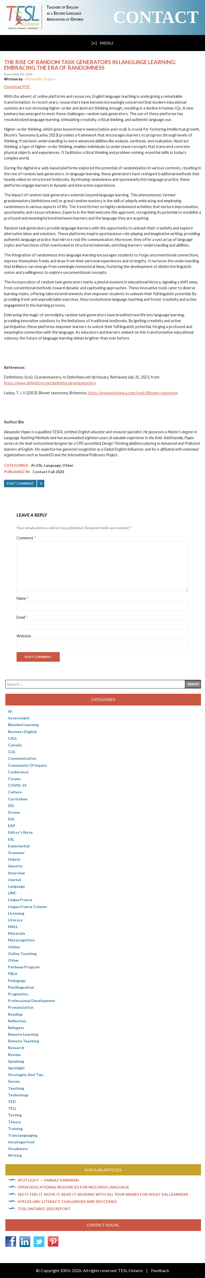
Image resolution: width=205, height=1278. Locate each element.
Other (67, 465)
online (14, 947)
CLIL (11, 751)
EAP (11, 825)
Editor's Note (20, 832)
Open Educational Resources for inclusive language (73, 1187)
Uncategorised (21, 1142)
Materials (16, 933)
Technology (18, 1095)
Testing (15, 1115)
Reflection (17, 1021)
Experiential (19, 846)
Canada (15, 745)
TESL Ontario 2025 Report (44, 1208)
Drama (14, 812)
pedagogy (17, 980)
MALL (13, 926)
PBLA (12, 973)
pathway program (24, 967)
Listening (16, 913)
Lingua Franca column (27, 906)
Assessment (19, 718)
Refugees (16, 1027)
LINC (12, 893)
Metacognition (21, 940)
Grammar (16, 852)
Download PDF (17, 86)
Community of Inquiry (27, 765)
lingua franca (20, 899)
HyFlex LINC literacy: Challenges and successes (67, 1201)
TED (12, 1101)
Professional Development (31, 1000)
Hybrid (14, 859)
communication (22, 758)
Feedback (160, 1270)
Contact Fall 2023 (48, 471)
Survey (14, 1081)
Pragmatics (18, 994)
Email (22, 617)
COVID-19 (17, 785)
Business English (22, 731)
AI (33, 465)
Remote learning (23, 1034)
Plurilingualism (21, 987)
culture (15, 792)
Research (16, 1047)
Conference (18, 772)
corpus (14, 778)
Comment (26, 538)
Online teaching (22, 953)
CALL (12, 738)
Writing (15, 1155)
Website (24, 636)
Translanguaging (22, 1135)
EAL (11, 819)
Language (52, 465)
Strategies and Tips (26, 1074)
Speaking (16, 1061)
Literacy (15, 920)
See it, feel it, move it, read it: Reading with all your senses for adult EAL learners (103, 1194)
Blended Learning (23, 724)
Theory (14, 1122)
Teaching (16, 1088)
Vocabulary (18, 1148)
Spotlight (16, 1068)
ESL (39, 465)
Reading (15, 1014)
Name (23, 598)
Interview (16, 873)
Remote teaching (23, 1041)
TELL (12, 1108)
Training (15, 1128)
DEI (11, 805)
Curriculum (17, 799)
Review (14, 1054)
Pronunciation (20, 1007)
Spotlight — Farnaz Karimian (48, 1180)
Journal (14, 879)
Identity (15, 866)
